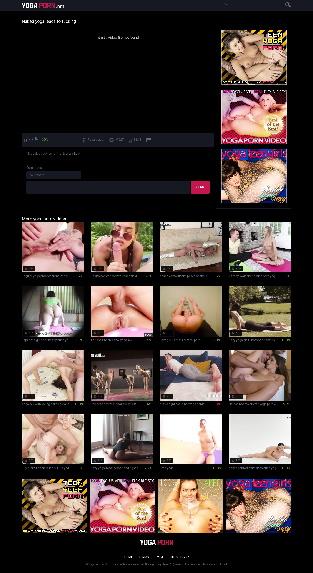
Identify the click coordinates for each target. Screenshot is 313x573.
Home (128, 557)
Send (200, 187)
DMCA (159, 557)
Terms (144, 557)
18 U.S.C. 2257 (179, 557)
